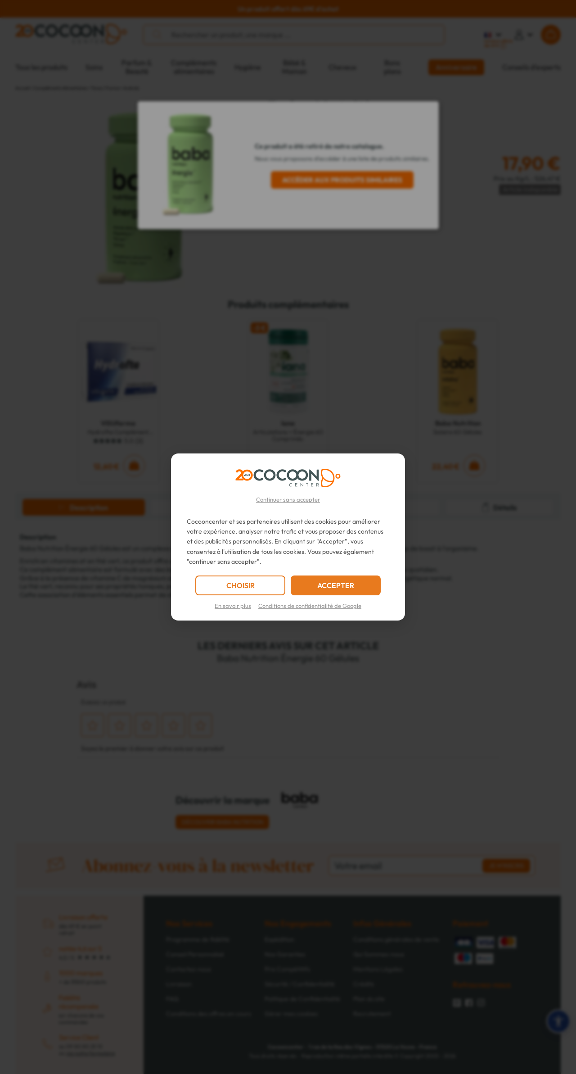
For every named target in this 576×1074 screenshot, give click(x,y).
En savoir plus (233, 605)
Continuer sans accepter (288, 499)
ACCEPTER (335, 585)
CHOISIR (240, 585)
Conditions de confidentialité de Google (309, 605)
